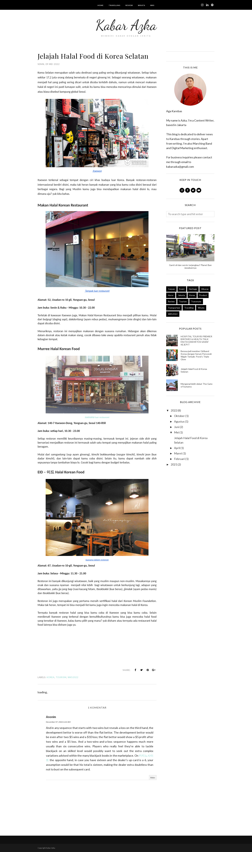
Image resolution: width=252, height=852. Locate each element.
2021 (174, 464)
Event (181, 289)
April (177, 448)
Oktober (179, 416)
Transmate (196, 301)
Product (203, 295)
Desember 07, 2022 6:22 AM (58, 722)
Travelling (189, 307)
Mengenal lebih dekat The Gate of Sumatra (196, 385)
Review (171, 301)
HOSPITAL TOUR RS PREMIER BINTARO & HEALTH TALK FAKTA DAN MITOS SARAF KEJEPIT (196, 340)
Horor (171, 295)
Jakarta (181, 295)
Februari (179, 459)
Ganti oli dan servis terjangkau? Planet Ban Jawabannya (190, 266)
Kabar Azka (126, 25)
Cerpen (171, 289)
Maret (178, 453)
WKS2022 (73, 677)
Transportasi (174, 307)
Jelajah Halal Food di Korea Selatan (194, 370)
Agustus (179, 421)
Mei (176, 432)
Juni (176, 427)
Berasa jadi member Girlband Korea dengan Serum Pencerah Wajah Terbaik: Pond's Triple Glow (196, 355)
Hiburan (205, 289)
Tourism (61, 677)
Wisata (201, 307)
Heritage (193, 289)
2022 (174, 410)
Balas (152, 777)
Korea (50, 677)
